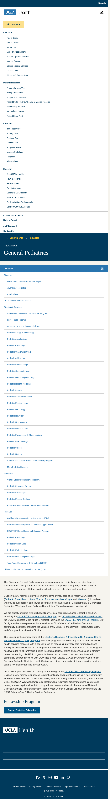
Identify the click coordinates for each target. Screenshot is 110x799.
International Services (16, 111)
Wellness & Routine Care (17, 75)
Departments (16, 238)
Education (8, 473)
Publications (12, 294)
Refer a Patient (10, 220)
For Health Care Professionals (20, 202)
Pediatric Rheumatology (17, 441)
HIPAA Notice (19, 787)
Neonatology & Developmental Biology (23, 326)
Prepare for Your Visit (16, 88)
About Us (8, 275)
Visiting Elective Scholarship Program (23, 480)
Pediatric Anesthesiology (18, 339)
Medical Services (14, 61)
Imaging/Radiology (15, 152)
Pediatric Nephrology (16, 409)
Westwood (83, 599)
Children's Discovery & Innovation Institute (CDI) (28, 518)
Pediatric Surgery (14, 448)
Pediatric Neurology (15, 416)
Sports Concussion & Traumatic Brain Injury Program (30, 461)
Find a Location (13, 42)
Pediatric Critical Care (16, 358)
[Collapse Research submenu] (103, 512)
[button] (54, 215)
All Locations (12, 161)
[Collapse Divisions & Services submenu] (103, 307)
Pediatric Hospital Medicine (19, 384)
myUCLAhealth (10, 226)
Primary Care (12, 133)
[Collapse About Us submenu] (103, 275)
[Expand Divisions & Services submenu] (62, 307)
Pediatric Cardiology (16, 345)
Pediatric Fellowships (16, 492)
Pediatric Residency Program (19, 486)
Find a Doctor (12, 38)
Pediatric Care (13, 138)
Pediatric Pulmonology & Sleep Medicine (24, 435)
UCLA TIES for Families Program (81, 620)
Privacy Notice (35, 787)
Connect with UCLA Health (18, 207)
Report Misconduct (72, 787)
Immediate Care (14, 129)
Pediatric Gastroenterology (18, 371)
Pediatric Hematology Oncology (20, 556)
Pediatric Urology (14, 454)
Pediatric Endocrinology (17, 365)
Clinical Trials (12, 70)
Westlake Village (63, 599)
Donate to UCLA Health (17, 193)
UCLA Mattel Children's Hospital (18, 301)
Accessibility (89, 787)
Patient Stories (13, 183)
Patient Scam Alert (15, 116)
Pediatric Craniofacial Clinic (19, 352)
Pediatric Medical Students (18, 499)
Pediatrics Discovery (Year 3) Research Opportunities (30, 524)
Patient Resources (11, 83)
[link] (38, 777)
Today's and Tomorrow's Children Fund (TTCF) (27, 563)
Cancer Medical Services (17, 66)
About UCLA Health (15, 174)
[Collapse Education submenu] (103, 473)
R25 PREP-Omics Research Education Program (28, 505)
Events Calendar (14, 188)
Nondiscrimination (53, 787)
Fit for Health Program (16, 320)
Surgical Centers (14, 147)
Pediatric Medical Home (17, 403)
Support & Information (16, 97)
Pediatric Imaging (14, 390)
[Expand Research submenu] (57, 512)
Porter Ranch (21, 599)
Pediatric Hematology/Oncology (20, 377)
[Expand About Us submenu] (57, 275)
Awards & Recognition (16, 288)
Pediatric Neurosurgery (17, 422)
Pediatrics (34, 238)
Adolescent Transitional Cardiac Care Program (27, 313)
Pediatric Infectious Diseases (19, 397)
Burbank (9, 599)
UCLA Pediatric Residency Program (83, 671)
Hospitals (11, 157)
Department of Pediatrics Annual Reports (25, 281)
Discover (7, 169)
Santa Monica (36, 599)
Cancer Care (12, 143)
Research (8, 512)
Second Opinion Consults (18, 56)
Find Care (7, 33)
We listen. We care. (55, 791)
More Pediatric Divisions (17, 467)
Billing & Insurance (15, 93)
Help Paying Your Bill (16, 107)
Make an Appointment (16, 52)
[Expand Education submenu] (57, 473)
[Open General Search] (101, 3)
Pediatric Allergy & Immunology (20, 333)
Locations (8, 123)
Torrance (49, 599)
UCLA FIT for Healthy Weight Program (37, 616)
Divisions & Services (13, 307)
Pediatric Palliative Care (17, 429)
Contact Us (8, 231)
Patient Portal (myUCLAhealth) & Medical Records (28, 102)
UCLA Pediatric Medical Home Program (82, 616)
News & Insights (14, 179)
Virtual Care (12, 47)
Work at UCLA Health (16, 197)
